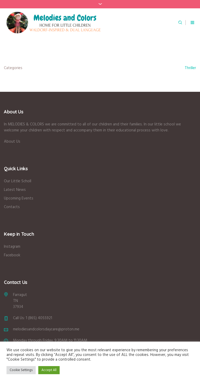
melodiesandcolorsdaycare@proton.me (46, 329)
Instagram (12, 247)
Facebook (12, 255)
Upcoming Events (18, 198)
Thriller (190, 68)
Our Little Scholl (17, 181)
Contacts (12, 207)
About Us (12, 141)
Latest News (15, 190)
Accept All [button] (49, 370)
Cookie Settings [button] (21, 370)
